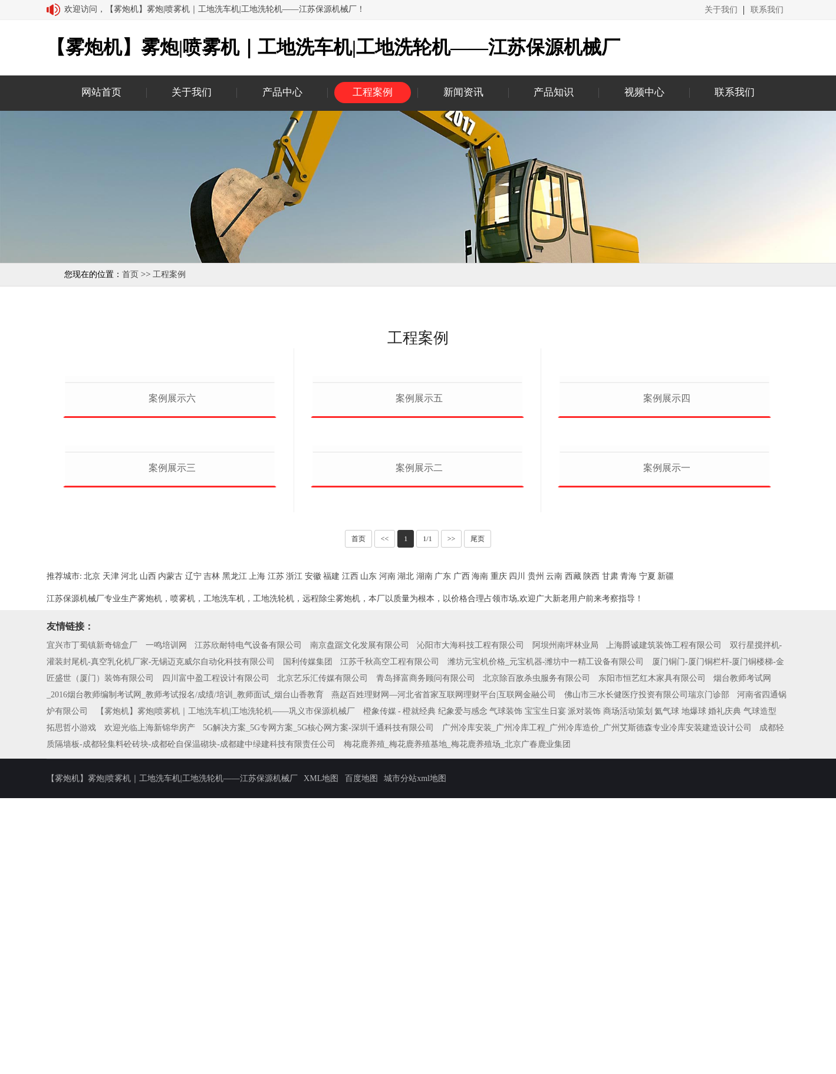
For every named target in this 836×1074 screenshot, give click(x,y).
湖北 (405, 852)
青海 (628, 852)
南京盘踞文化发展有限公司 (359, 921)
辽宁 (193, 852)
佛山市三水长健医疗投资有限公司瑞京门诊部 (646, 970)
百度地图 (361, 1054)
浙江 (294, 852)
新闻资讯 (463, 92)
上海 (257, 852)
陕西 (591, 852)
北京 (92, 852)
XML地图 (321, 1054)
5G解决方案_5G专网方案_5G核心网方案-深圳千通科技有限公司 (318, 1003)
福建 (331, 852)
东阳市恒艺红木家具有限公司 (652, 954)
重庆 (499, 852)
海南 (480, 852)
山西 (148, 852)
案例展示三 (172, 743)
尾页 (477, 815)
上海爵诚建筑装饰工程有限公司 (664, 921)
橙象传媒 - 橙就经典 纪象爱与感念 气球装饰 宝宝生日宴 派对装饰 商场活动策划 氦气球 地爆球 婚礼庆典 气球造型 (569, 987)
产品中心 (282, 92)
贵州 (536, 852)
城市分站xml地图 (415, 1054)
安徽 (313, 852)
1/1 (427, 815)
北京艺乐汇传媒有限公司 (322, 954)
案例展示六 (172, 536)
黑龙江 (234, 852)
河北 (129, 852)
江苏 (276, 852)
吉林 (211, 852)
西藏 (573, 852)
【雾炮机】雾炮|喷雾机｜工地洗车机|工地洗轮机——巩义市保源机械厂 (226, 987)
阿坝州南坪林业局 (565, 921)
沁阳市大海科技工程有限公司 (470, 921)
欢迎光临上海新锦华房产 (149, 1003)
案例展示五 (419, 536)
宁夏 (647, 852)
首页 (130, 274)
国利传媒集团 (308, 937)
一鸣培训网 (166, 921)
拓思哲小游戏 (71, 1003)
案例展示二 (419, 743)
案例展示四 (666, 536)
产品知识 (554, 92)
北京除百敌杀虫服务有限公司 (536, 954)
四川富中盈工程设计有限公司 (215, 954)
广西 (461, 852)
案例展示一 (666, 743)
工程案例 (373, 92)
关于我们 (721, 10)
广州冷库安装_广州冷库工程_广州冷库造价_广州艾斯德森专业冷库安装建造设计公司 (597, 1003)
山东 (368, 852)
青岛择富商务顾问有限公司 (425, 954)
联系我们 (767, 10)
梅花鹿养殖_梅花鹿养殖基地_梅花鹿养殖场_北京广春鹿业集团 (457, 1020)
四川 (517, 852)
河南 (387, 852)
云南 (554, 852)
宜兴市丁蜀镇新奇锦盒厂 (92, 921)
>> (451, 815)
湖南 (424, 852)
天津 (111, 852)
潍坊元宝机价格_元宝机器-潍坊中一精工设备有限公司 (545, 937)
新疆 (665, 852)
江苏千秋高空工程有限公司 (389, 937)
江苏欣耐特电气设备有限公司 (248, 921)
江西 (350, 852)
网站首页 (101, 92)
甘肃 (610, 852)
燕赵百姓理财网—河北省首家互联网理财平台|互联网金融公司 (443, 970)
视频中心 (644, 92)
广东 (443, 852)
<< (385, 815)
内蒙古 (170, 852)
